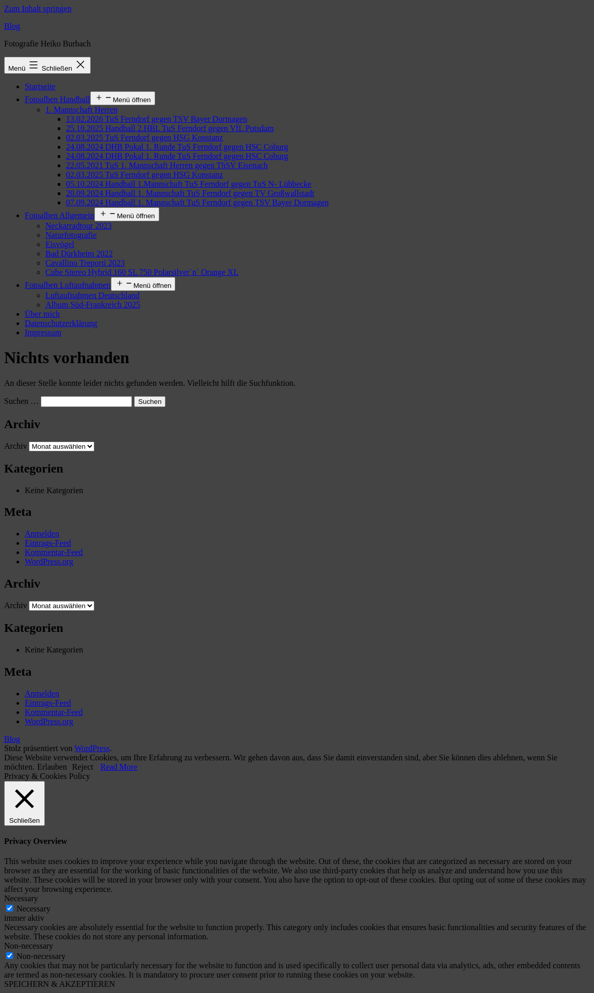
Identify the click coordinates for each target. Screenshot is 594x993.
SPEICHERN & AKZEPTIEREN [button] (59, 984)
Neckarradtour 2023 (78, 225)
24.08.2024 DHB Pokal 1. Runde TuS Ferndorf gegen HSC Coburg (177, 146)
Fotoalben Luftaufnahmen (68, 285)
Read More (119, 766)
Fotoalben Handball (57, 99)
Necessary (33, 908)
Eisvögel (59, 244)
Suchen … (21, 401)
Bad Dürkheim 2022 (79, 253)
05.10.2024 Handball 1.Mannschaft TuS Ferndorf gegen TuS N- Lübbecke (188, 184)
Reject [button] (82, 766)
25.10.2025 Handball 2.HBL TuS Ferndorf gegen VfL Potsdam (170, 128)
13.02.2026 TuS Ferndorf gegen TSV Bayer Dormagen (156, 119)
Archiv (15, 446)
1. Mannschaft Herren (81, 109)
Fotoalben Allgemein (59, 215)
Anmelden (42, 533)
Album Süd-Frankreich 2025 (92, 304)
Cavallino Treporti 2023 (85, 262)
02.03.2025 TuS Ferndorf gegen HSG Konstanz (144, 137)
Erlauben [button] (52, 766)
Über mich (42, 314)
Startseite (40, 86)
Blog (12, 26)
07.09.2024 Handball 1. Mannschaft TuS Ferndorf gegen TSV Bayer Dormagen (197, 202)
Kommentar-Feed (54, 552)
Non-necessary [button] (28, 945)
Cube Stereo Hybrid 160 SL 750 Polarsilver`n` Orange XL (141, 272)
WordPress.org (49, 561)
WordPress (92, 748)
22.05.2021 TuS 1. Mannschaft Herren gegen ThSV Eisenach (167, 165)
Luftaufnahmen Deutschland (92, 295)
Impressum (43, 332)
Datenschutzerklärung (61, 323)
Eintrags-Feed (48, 543)
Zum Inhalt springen (38, 8)
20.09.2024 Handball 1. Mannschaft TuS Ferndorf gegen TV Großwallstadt (190, 193)
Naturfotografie (71, 235)
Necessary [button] (21, 898)
